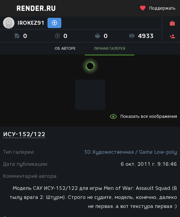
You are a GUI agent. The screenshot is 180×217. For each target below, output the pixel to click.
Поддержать (157, 8)
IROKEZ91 (30, 23)
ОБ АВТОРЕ (65, 48)
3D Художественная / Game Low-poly (130, 152)
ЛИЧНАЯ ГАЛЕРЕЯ (109, 48)
